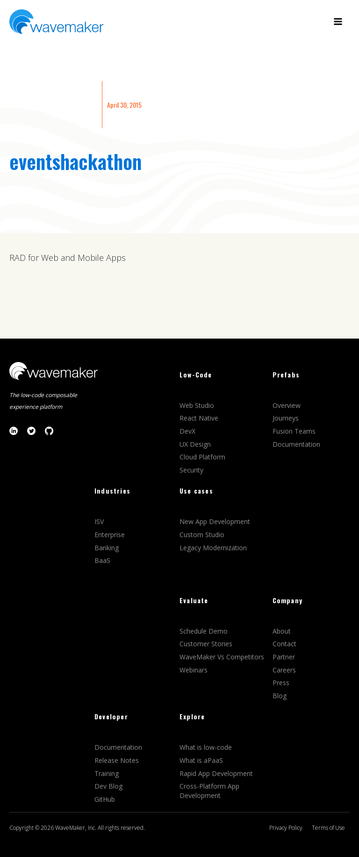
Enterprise (110, 534)
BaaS (102, 560)
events (34, 161)
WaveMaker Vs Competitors (222, 656)
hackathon (101, 161)
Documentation (296, 444)
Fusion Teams (295, 431)
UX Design (195, 444)
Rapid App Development (216, 773)
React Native (200, 418)
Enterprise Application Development (53, 105)
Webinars (194, 669)
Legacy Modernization (213, 547)
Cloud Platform (203, 456)
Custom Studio (202, 534)
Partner (285, 656)
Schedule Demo (205, 631)
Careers (285, 669)
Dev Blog (108, 786)
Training (107, 773)
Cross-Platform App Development (209, 791)
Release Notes (116, 760)
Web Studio (198, 405)
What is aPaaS (201, 760)
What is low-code (206, 747)
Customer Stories (207, 643)
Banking (106, 547)
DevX (188, 431)
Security (191, 469)
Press (281, 682)
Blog (280, 695)
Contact (284, 643)
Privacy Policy (285, 828)
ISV (100, 521)
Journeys (287, 418)
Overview (287, 405)
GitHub (104, 799)
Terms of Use (328, 828)
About (282, 631)
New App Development (215, 521)
